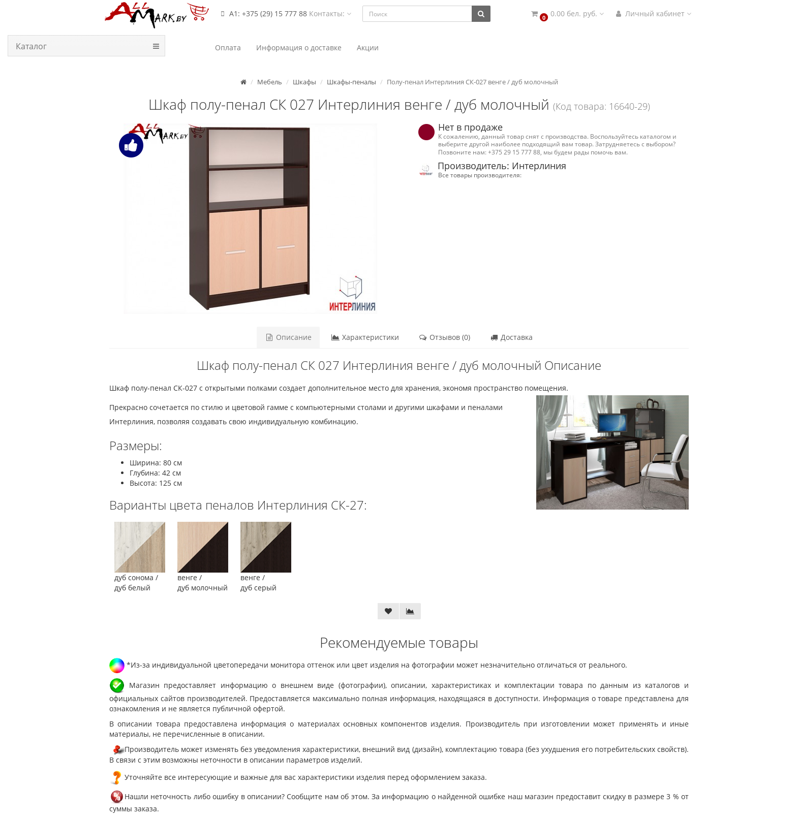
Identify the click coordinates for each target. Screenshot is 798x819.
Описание (288, 337)
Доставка (511, 337)
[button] (567, 14)
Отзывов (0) (444, 337)
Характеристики (365, 337)
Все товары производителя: (479, 175)
